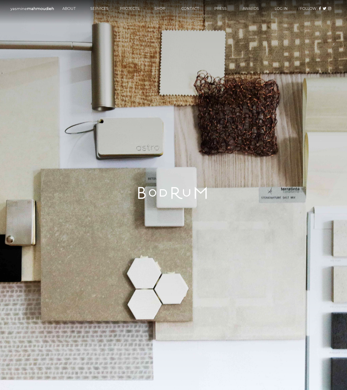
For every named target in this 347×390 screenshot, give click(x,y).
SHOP (159, 8)
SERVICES (99, 8)
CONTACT (190, 8)
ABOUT (69, 8)
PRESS (220, 8)
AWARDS (251, 8)
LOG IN (281, 8)
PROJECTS (130, 8)
